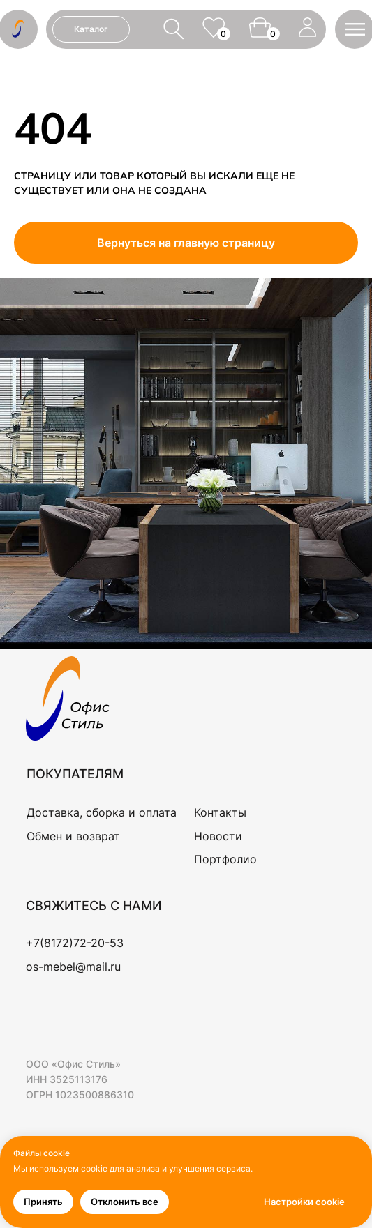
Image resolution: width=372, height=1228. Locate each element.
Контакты (220, 812)
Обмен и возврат (73, 836)
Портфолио (225, 859)
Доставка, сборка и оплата (102, 812)
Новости (218, 836)
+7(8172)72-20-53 (75, 943)
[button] (355, 29)
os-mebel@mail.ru (73, 966)
